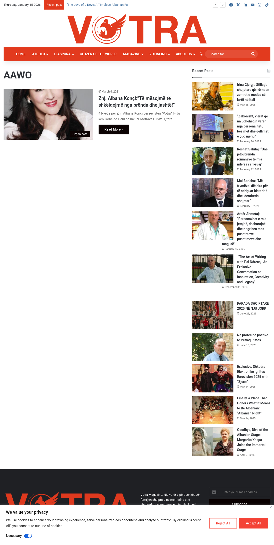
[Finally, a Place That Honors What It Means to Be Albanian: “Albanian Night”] (212, 410)
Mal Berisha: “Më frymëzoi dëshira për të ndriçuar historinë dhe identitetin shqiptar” (252, 191)
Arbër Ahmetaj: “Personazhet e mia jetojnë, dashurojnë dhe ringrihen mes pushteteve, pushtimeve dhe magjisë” (244, 229)
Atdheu (38, 54)
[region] (137, 525)
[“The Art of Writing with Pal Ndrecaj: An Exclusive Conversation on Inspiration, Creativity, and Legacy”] (212, 268)
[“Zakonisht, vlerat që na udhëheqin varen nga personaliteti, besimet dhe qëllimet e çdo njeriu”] (212, 128)
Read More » (114, 129)
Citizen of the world (98, 54)
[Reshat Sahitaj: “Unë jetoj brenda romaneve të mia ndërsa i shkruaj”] (212, 161)
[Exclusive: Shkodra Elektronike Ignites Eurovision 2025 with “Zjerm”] (212, 378)
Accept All (253, 523)
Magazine (131, 54)
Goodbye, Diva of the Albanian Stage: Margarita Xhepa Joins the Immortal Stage (252, 440)
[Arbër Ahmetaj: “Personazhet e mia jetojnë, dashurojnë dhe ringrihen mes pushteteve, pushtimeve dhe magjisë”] (212, 225)
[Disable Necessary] (28, 536)
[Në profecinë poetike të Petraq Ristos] (212, 347)
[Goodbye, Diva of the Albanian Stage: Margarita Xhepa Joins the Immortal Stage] (212, 441)
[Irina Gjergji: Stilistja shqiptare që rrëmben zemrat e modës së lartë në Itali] (212, 96)
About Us (184, 54)
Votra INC (158, 54)
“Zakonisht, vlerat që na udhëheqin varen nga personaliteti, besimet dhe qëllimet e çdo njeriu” (253, 126)
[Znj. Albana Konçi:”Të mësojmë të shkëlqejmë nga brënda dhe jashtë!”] (48, 114)
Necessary (14, 536)
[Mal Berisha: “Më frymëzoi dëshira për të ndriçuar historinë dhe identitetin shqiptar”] (212, 192)
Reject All (223, 523)
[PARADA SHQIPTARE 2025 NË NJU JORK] (212, 315)
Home (21, 54)
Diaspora (62, 54)
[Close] (271, 507)
